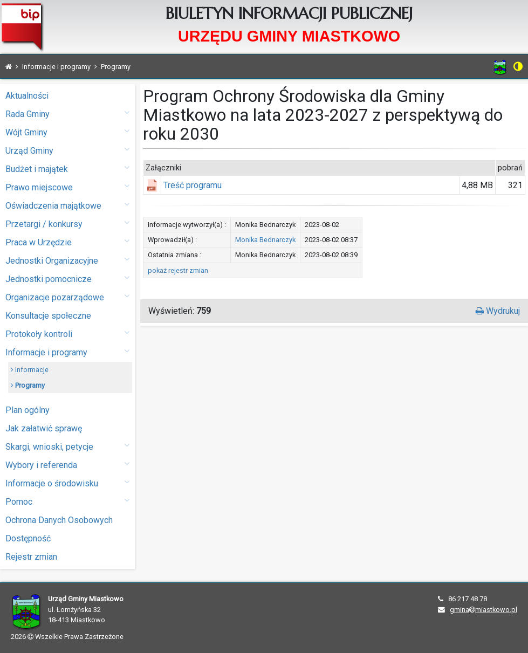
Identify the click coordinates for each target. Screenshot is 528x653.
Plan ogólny (27, 410)
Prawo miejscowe (67, 187)
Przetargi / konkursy (67, 223)
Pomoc (67, 501)
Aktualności (27, 96)
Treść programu (192, 185)
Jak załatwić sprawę (43, 428)
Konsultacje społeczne (48, 316)
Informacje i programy (67, 352)
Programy (28, 385)
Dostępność (28, 538)
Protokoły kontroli (67, 333)
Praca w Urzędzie (67, 242)
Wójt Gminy (67, 132)
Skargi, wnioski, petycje (67, 446)
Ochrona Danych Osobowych (59, 520)
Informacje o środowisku (67, 483)
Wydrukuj (498, 311)
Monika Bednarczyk (265, 240)
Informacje (30, 370)
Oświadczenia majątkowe (67, 205)
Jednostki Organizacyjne (67, 260)
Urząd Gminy (67, 150)
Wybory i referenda (67, 464)
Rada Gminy (67, 113)
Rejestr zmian (31, 557)
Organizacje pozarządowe (67, 297)
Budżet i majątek (67, 168)
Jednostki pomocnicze (67, 278)
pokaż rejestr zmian (178, 270)
